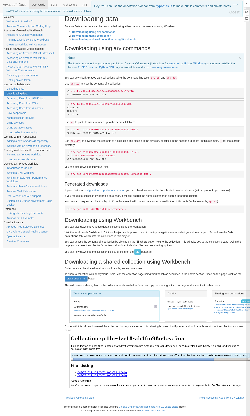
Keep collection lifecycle (20, 117)
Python (106, 67)
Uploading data (15, 88)
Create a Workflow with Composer (26, 44)
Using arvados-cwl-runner (21, 159)
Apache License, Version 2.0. (154, 410)
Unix (187, 63)
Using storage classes (19, 127)
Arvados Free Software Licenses (25, 226)
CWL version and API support (24, 196)
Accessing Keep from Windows (25, 108)
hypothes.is (164, 6)
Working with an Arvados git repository (29, 145)
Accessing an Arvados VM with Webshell (30, 53)
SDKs (54, 4)
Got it (234, 12)
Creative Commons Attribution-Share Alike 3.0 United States (148, 407)
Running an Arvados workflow (24, 154)
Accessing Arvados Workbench (25, 34)
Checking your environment (22, 75)
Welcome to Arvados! (20, 21)
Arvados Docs (14, 4)
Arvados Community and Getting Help (28, 26)
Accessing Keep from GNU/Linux (26, 98)
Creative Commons (18, 241)
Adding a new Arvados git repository (27, 141)
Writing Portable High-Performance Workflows (27, 179)
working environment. (165, 67)
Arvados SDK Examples (20, 218)
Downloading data (17, 93)
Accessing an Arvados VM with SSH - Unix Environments (28, 59)
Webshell (174, 63)
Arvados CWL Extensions (21, 191)
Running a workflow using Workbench (28, 39)
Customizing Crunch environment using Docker (29, 202)
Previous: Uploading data (79, 397)
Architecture (70, 4)
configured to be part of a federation (104, 190)
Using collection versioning (22, 132)
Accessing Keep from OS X (22, 103)
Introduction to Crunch (19, 167)
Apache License (16, 236)
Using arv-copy (15, 122)
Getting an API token (18, 80)
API (85, 4)
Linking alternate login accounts (25, 213)
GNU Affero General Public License (27, 231)
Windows (199, 63)
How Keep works (16, 112)
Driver (85, 67)
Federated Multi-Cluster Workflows (27, 186)
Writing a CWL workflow (20, 172)
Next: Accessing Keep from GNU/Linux (222, 397)
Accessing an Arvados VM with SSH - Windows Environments (28, 68)
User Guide (38, 4)
